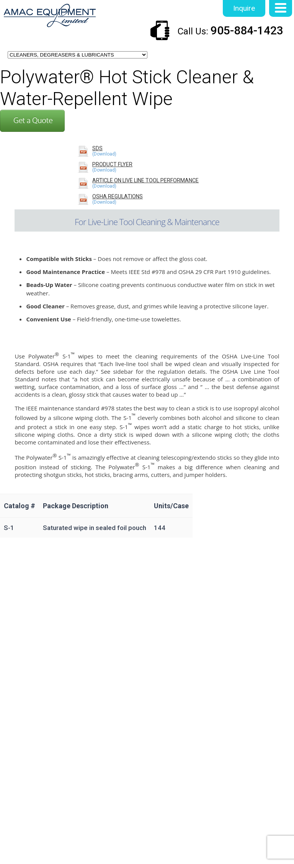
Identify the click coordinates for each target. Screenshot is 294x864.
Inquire (244, 8)
